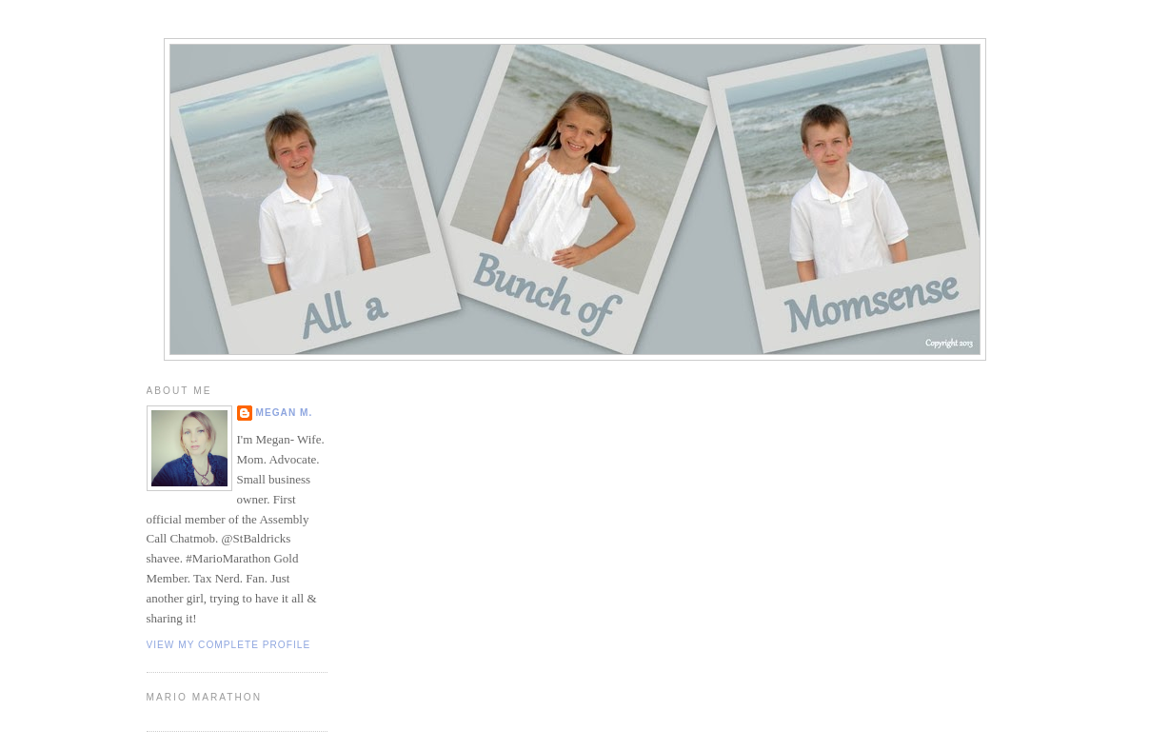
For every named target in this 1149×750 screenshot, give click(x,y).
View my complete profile (229, 645)
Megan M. (284, 412)
